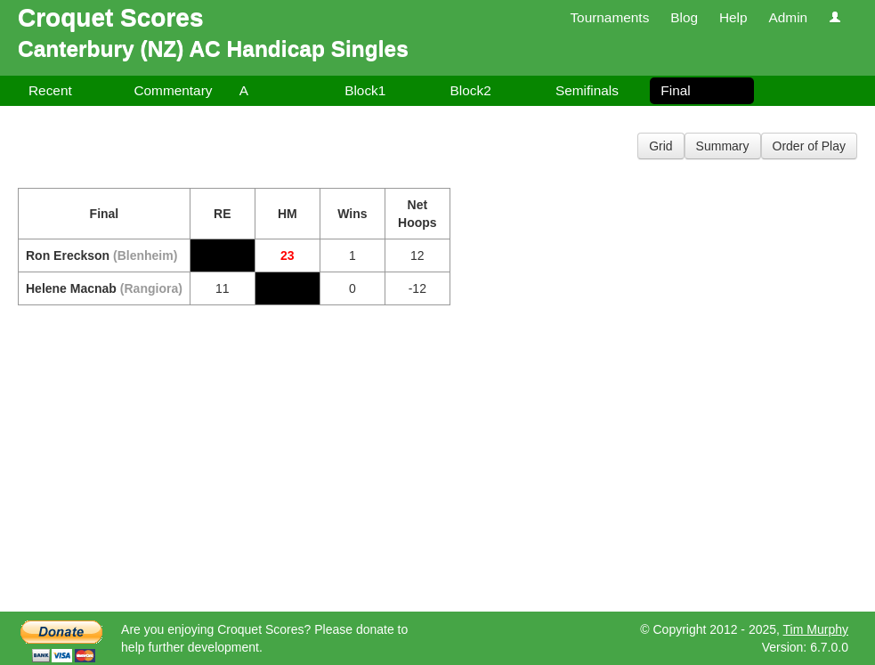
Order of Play (809, 146)
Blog (684, 17)
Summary (722, 146)
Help (733, 17)
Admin (787, 17)
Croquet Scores (111, 17)
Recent (50, 90)
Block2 (470, 90)
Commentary (173, 90)
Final (675, 90)
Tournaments (609, 17)
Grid (660, 146)
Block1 (364, 90)
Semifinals (587, 90)
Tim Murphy (815, 629)
